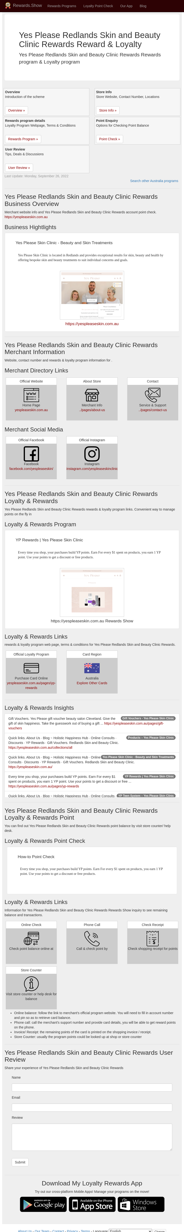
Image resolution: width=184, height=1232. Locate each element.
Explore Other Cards (92, 683)
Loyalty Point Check (98, 6)
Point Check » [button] (109, 139)
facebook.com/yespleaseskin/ (31, 469)
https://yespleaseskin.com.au (26, 217)
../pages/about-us (92, 410)
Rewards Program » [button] (23, 139)
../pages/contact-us (152, 410)
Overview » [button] (16, 110)
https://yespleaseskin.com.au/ (30, 767)
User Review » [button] (19, 168)
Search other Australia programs (154, 181)
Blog (143, 6)
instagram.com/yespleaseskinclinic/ (92, 469)
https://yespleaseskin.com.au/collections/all (40, 747)
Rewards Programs (61, 6)
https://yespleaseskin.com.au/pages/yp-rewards (43, 786)
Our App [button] (126, 6)
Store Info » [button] (107, 110)
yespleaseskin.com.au (31, 410)
